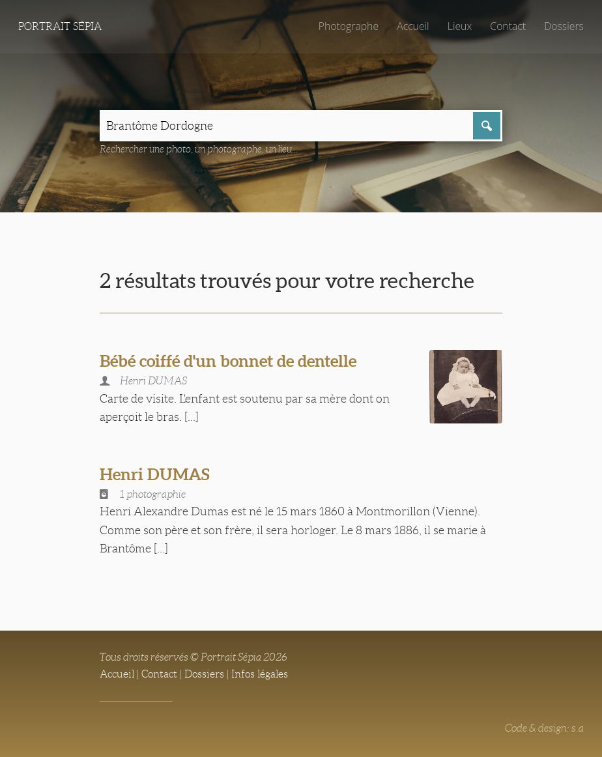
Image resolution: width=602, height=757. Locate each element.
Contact (508, 26)
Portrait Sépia (60, 26)
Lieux (460, 26)
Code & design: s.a (544, 728)
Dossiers (564, 26)
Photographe (349, 26)
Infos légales (259, 673)
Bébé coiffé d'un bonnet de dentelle (228, 361)
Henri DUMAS (155, 474)
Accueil (413, 26)
